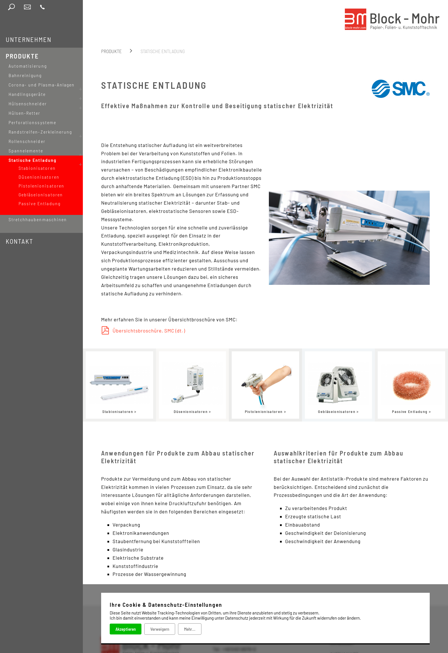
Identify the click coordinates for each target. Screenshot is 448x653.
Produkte (22, 56)
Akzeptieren (125, 629)
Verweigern (159, 629)
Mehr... (189, 629)
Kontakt (19, 230)
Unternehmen (28, 39)
